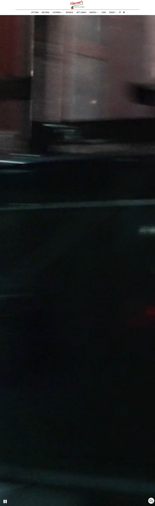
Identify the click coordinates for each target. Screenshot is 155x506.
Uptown (35, 12)
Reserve (69, 12)
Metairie (45, 12)
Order (113, 12)
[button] (5, 501)
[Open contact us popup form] (151, 501)
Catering (58, 12)
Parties (93, 12)
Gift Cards (81, 12)
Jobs (103, 12)
